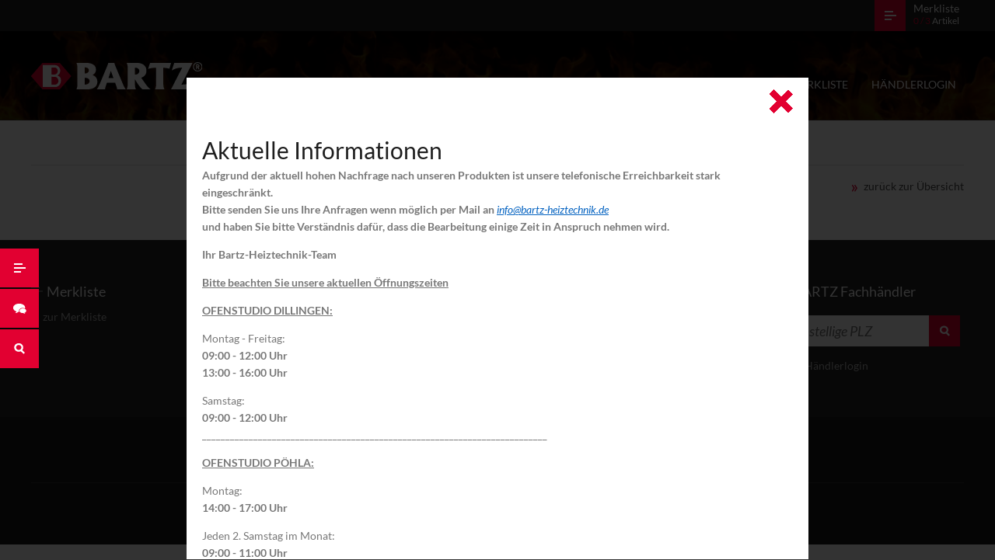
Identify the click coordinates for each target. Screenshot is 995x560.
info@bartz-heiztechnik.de (553, 209)
